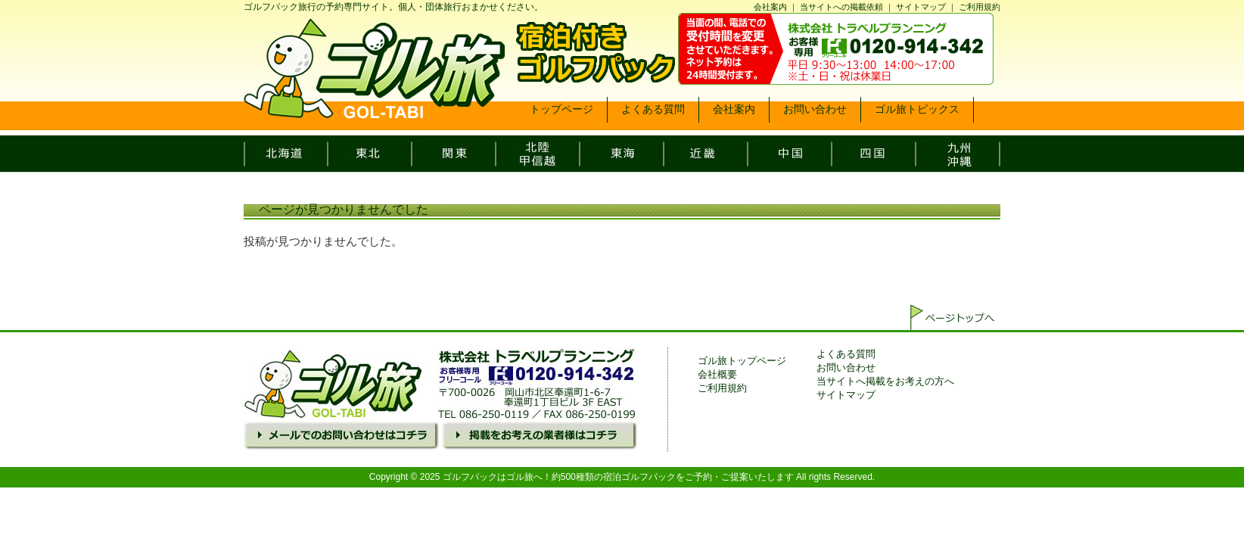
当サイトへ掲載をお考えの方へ (885, 381)
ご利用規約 (979, 6)
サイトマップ (921, 6)
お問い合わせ (845, 367)
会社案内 (770, 6)
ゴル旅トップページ (742, 360)
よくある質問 (845, 354)
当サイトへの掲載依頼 (841, 6)
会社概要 (717, 374)
